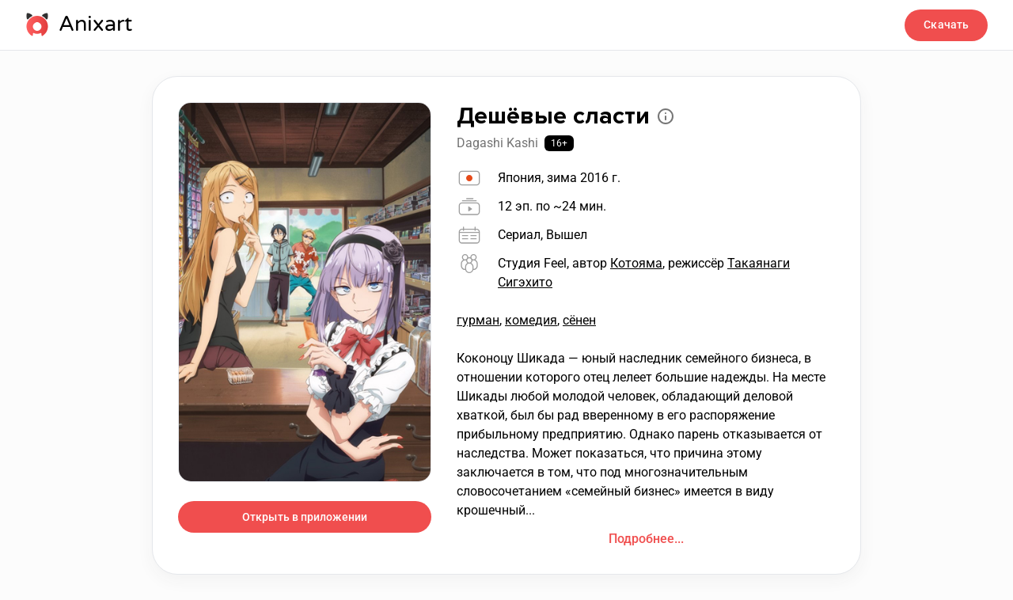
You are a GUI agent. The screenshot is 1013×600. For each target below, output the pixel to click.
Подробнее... (646, 538)
